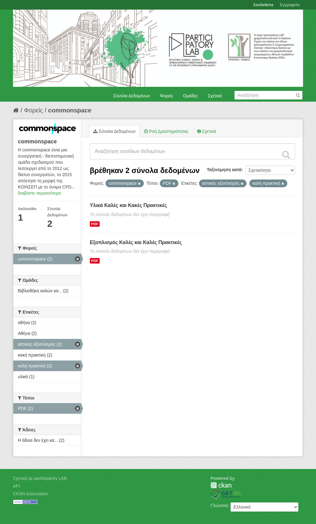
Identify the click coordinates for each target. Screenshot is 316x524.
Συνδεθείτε (263, 4)
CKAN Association (30, 493)
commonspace (69, 110)
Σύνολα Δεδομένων (131, 95)
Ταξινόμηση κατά (224, 169)
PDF (94, 224)
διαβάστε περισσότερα (39, 193)
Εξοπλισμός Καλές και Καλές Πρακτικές (136, 242)
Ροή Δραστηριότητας (166, 131)
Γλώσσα (219, 505)
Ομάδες (190, 95)
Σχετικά (215, 95)
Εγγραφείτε (290, 4)
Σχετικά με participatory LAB (40, 478)
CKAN (220, 485)
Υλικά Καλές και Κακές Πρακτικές (128, 205)
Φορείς (166, 95)
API (16, 486)
